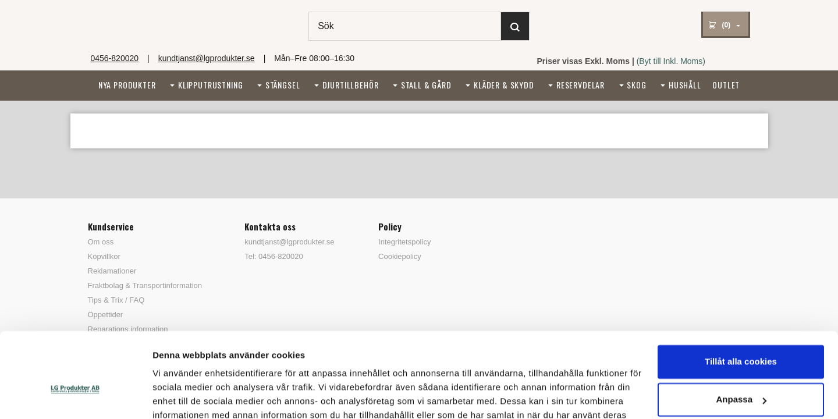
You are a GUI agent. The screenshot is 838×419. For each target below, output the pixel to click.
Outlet (726, 85)
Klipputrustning (210, 85)
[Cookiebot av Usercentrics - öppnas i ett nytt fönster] (75, 396)
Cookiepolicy (399, 256)
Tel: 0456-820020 (273, 256)
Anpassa (741, 334)
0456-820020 (115, 58)
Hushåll (685, 85)
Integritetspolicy (404, 241)
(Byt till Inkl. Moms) (671, 61)
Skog (636, 85)
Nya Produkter (127, 85)
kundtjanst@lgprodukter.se (206, 58)
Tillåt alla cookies (741, 296)
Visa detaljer (178, 396)
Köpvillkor (104, 256)
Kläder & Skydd (504, 85)
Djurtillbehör (350, 85)
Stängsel (282, 85)
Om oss (101, 241)
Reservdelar (580, 85)
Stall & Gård (426, 85)
